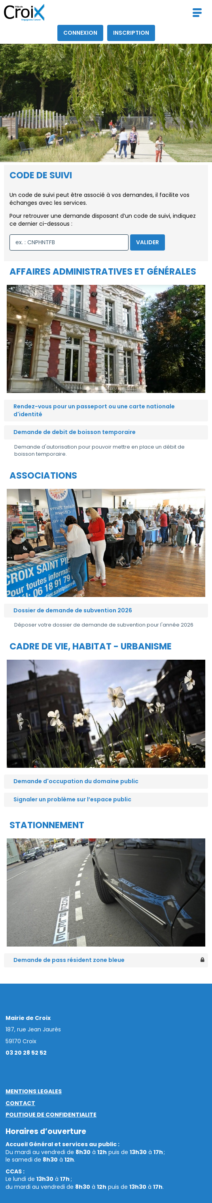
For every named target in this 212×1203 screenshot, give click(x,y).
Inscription (131, 33)
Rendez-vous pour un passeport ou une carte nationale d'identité (94, 410)
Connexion (80, 33)
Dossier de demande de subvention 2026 (72, 610)
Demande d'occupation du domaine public (75, 781)
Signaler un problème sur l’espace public (72, 799)
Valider (147, 242)
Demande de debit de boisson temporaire (74, 432)
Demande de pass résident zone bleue (69, 960)
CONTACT (20, 1103)
